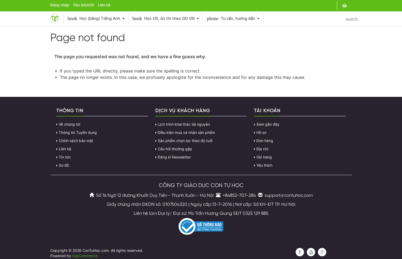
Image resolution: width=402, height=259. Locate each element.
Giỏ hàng (264, 157)
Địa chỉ (262, 149)
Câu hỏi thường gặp (175, 149)
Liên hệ (104, 5)
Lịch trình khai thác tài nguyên (184, 124)
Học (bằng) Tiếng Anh (96, 18)
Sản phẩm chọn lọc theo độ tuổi (185, 141)
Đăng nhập (59, 5)
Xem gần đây (267, 124)
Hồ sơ (261, 132)
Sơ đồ (64, 165)
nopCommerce (85, 256)
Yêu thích (264, 165)
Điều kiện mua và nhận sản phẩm (186, 132)
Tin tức (65, 157)
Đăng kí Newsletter (174, 157)
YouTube (311, 252)
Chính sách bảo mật (76, 141)
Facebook (300, 252)
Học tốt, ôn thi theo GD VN (166, 18)
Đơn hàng (264, 141)
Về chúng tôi (69, 124)
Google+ (322, 252)
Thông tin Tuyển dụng (78, 132)
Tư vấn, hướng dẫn (233, 18)
